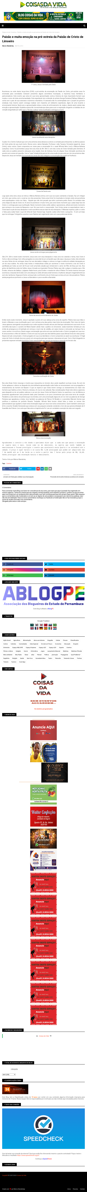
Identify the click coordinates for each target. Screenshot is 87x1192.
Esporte (61, 647)
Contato (82, 1189)
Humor (26, 651)
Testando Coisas (69, 658)
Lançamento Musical (53, 651)
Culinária (13, 644)
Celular (58, 640)
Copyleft (5, 1175)
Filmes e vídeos (8, 651)
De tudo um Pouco (46, 644)
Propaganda (64, 655)
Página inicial (6, 32)
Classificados (74, 640)
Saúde (22, 658)
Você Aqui (22, 662)
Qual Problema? (75, 655)
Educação (67, 644)
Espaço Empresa (31, 647)
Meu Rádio (18, 655)
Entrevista (6, 647)
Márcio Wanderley (19, 1189)
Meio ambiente (7, 655)
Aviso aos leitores (39, 640)
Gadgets (18, 651)
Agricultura (16, 640)
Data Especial (34, 644)
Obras (26, 655)
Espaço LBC (42, 647)
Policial (39, 655)
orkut (32, 655)
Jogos (42, 651)
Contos (5, 644)
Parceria (75, 1189)
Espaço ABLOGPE (17, 647)
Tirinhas (79, 658)
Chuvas (65, 640)
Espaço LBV (52, 647)
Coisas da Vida (44, 1036)
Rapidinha (6, 658)
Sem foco (30, 658)
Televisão (58, 658)
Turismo (13, 662)
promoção (55, 655)
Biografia (50, 640)
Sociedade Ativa (40, 658)
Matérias (65, 651)
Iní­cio (69, 1189)
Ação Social (7, 640)
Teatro (50, 658)
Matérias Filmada (76, 651)
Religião (14, 658)
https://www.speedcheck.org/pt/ (28, 1155)
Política (46, 655)
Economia (58, 644)
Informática (34, 651)
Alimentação (27, 640)
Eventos (13, 32)
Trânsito (5, 662)
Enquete (75, 644)
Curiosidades (23, 644)
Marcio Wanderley (8, 46)
